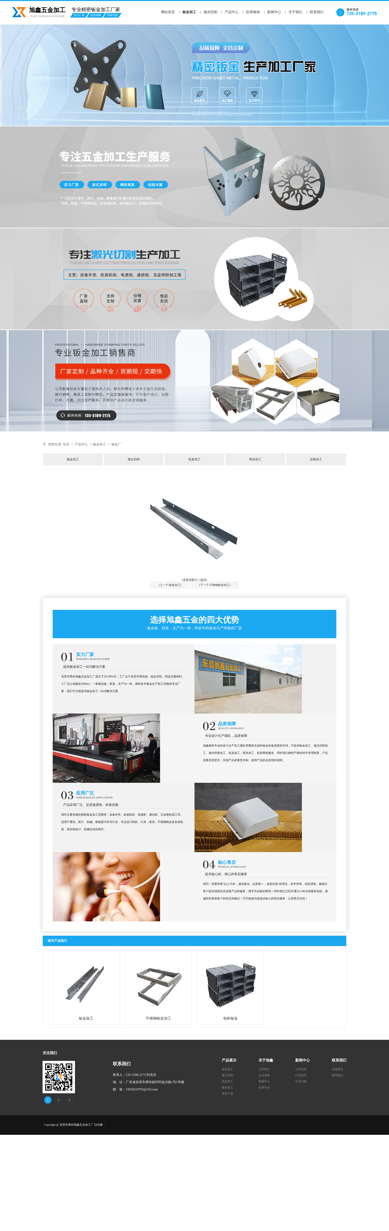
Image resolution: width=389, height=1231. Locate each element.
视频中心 (264, 1081)
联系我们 (317, 12)
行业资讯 (301, 1075)
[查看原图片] (190, 579)
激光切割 (210, 12)
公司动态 (301, 1069)
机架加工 (194, 459)
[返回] (203, 579)
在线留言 (337, 1069)
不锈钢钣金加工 (158, 1018)
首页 (66, 444)
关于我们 (295, 12)
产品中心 (231, 12)
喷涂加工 (255, 459)
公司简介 (264, 1069)
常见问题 (301, 1081)
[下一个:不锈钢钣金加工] (214, 585)
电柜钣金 (230, 1018)
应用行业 (264, 1087)
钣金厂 (116, 444)
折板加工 (316, 459)
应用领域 (253, 12)
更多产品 (227, 1093)
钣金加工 (189, 12)
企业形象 (264, 1075)
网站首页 (168, 12)
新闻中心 (274, 12)
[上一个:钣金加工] (170, 585)
